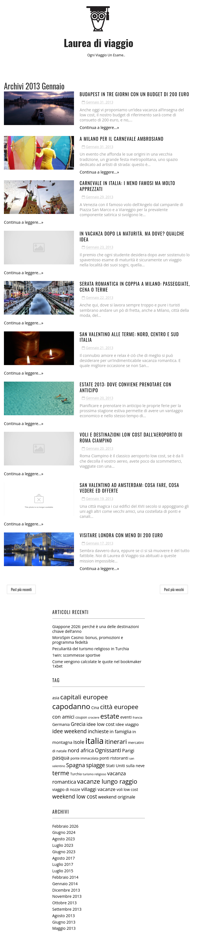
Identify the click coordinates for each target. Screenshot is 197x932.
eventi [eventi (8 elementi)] (126, 634)
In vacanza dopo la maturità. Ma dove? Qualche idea (103, 213)
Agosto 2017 (63, 775)
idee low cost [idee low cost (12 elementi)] (101, 641)
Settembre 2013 (67, 826)
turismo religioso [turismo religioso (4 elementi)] (94, 692)
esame (118, 55)
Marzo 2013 (63, 852)
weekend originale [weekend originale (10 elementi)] (116, 714)
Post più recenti (21, 507)
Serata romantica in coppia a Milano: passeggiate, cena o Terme (116, 258)
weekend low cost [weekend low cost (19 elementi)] (74, 714)
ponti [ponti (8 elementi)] (104, 675)
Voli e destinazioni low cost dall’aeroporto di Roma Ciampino (114, 377)
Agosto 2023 (63, 756)
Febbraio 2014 (65, 794)
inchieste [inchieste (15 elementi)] (98, 648)
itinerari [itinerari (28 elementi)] (116, 659)
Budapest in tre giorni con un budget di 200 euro (101, 94)
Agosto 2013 (63, 833)
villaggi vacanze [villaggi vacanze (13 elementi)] (98, 706)
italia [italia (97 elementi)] (94, 658)
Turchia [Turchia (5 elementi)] (76, 691)
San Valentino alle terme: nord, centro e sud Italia (102, 298)
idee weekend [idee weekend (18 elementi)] (69, 648)
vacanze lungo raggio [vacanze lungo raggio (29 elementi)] (107, 699)
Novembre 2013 (67, 813)
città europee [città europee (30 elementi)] (119, 624)
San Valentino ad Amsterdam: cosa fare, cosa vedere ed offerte (116, 417)
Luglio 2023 (62, 762)
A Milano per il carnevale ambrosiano (88, 134)
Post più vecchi (174, 507)
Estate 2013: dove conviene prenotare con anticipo (101, 337)
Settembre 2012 (67, 890)
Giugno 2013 (64, 839)
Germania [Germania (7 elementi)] (61, 642)
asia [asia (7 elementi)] (55, 615)
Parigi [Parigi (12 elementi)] (128, 668)
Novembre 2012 (67, 877)
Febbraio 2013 (65, 858)
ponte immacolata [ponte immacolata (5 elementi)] (84, 675)
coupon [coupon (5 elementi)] (81, 634)
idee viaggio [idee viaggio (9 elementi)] (127, 642)
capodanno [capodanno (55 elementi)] (71, 624)
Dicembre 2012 (66, 871)
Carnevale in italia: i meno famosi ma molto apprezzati (106, 173)
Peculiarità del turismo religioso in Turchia (90, 566)
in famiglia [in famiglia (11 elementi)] (120, 649)
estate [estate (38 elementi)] (109, 633)
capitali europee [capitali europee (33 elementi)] (84, 614)
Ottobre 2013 (64, 820)
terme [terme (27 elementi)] (60, 690)
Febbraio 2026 (65, 743)
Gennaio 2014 (65, 801)
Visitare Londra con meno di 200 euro (87, 457)
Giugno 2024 (64, 750)
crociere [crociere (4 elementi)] (93, 635)
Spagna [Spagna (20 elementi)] (75, 682)
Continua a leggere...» (65, 122)
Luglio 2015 (62, 788)
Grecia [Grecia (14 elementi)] (78, 641)
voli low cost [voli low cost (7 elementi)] (127, 707)
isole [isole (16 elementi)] (78, 659)
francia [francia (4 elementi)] (137, 635)
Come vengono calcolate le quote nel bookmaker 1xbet (97, 581)
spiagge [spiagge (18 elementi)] (95, 682)
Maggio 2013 (64, 845)
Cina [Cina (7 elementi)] (95, 625)
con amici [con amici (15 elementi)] (63, 634)
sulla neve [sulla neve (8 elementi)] (135, 683)
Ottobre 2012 (64, 884)
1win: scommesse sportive (76, 572)
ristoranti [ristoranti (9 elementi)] (119, 675)
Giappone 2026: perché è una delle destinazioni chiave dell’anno (95, 546)
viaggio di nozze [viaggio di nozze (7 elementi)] (66, 707)
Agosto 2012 (63, 896)
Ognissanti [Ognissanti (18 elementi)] (108, 667)
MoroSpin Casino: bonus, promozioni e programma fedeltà (87, 557)
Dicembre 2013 (66, 807)
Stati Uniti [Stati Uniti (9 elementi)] (115, 683)
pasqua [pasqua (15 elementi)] (60, 675)
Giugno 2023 (64, 769)
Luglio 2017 (62, 782)
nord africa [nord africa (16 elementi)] (81, 667)
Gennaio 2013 (65, 865)
